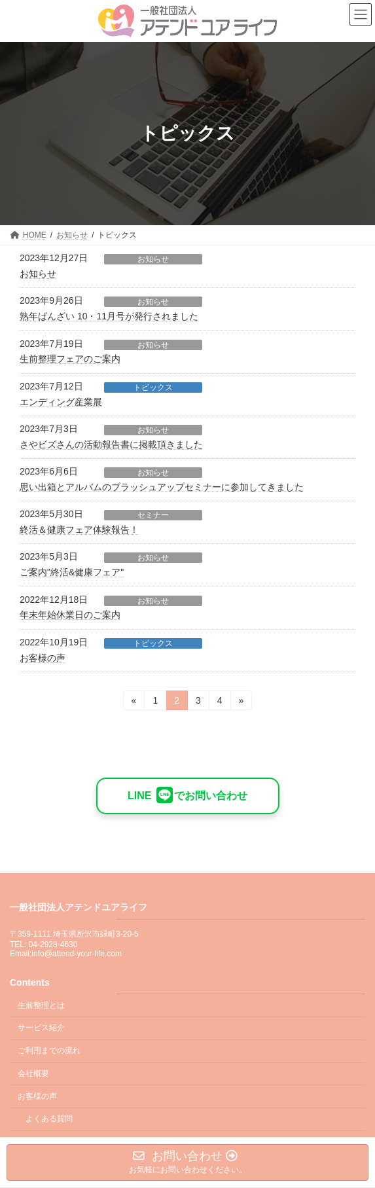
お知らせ (153, 259)
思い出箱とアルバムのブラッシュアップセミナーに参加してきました (162, 487)
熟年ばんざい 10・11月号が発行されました (109, 316)
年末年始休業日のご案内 (70, 614)
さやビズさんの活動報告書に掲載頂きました (111, 444)
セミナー (153, 515)
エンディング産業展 (61, 402)
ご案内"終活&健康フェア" (72, 572)
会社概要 (33, 1073)
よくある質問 (49, 1118)
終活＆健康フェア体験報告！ (79, 529)
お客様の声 (42, 658)
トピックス (153, 387)
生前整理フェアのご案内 (70, 358)
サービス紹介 (41, 1027)
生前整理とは (41, 1004)
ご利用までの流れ (49, 1050)
